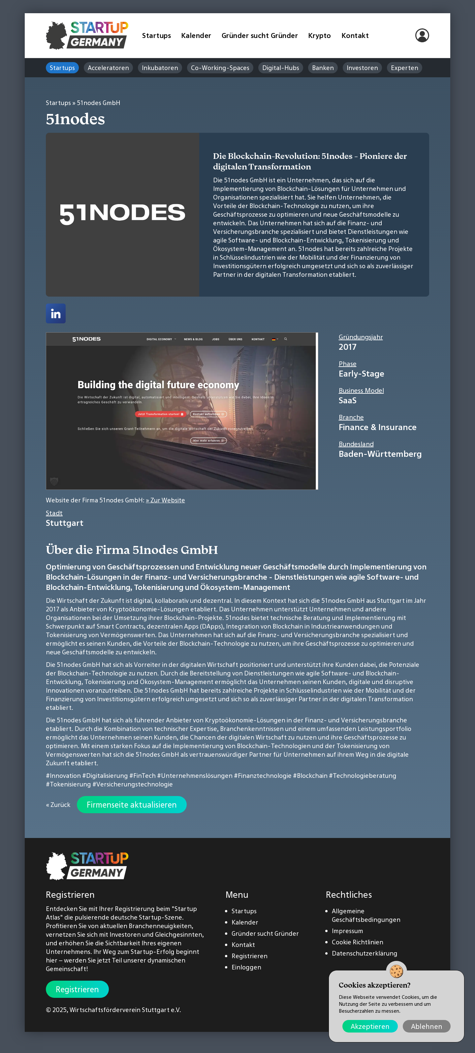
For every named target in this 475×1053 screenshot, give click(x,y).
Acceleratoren (108, 67)
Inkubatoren (160, 67)
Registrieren (77, 989)
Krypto (319, 35)
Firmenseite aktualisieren (132, 804)
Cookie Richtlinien (357, 942)
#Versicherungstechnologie (132, 784)
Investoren (362, 67)
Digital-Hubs (280, 67)
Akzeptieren (370, 1026)
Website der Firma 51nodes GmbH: (115, 500)
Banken (323, 67)
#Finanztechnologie (263, 775)
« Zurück (58, 804)
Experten (404, 67)
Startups (156, 35)
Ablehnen (426, 1026)
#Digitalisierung (105, 775)
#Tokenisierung (68, 784)
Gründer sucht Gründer (260, 35)
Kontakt (355, 35)
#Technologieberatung (362, 775)
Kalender (196, 35)
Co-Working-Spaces (220, 67)
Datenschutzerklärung (364, 953)
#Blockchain (310, 775)
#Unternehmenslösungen (195, 775)
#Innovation (63, 775)
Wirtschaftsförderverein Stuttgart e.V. (125, 1009)
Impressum (347, 930)
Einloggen (246, 967)
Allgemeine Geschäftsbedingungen (366, 915)
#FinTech (142, 775)
